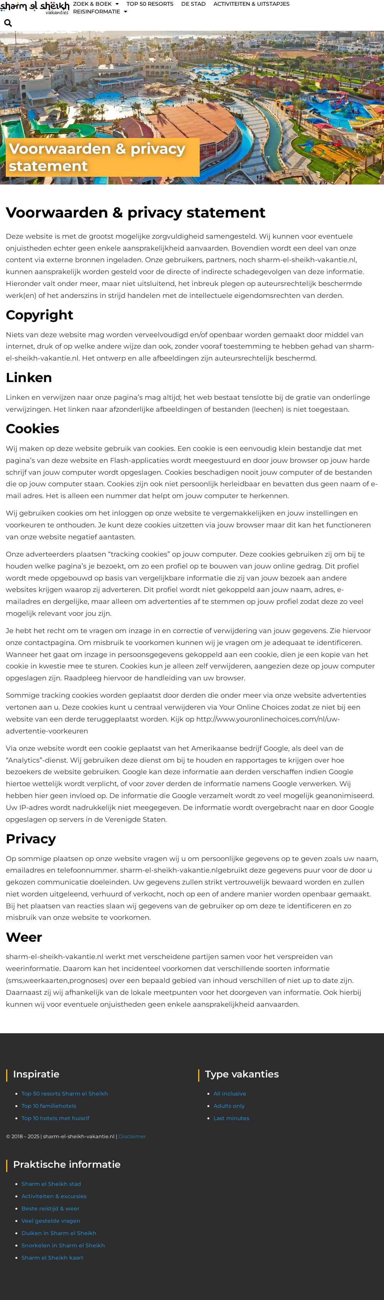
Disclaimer (132, 1136)
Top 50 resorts (150, 3)
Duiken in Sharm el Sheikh (59, 1233)
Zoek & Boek (96, 4)
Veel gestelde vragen (51, 1220)
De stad (193, 3)
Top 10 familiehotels (49, 1105)
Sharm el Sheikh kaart (52, 1257)
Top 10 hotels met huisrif (55, 1118)
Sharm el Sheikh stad (51, 1183)
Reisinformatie (100, 11)
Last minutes (231, 1118)
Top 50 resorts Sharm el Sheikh (65, 1093)
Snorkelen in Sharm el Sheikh (63, 1245)
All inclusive (230, 1093)
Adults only (229, 1105)
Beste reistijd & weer (51, 1208)
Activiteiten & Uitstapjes (252, 3)
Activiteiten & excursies (54, 1196)
